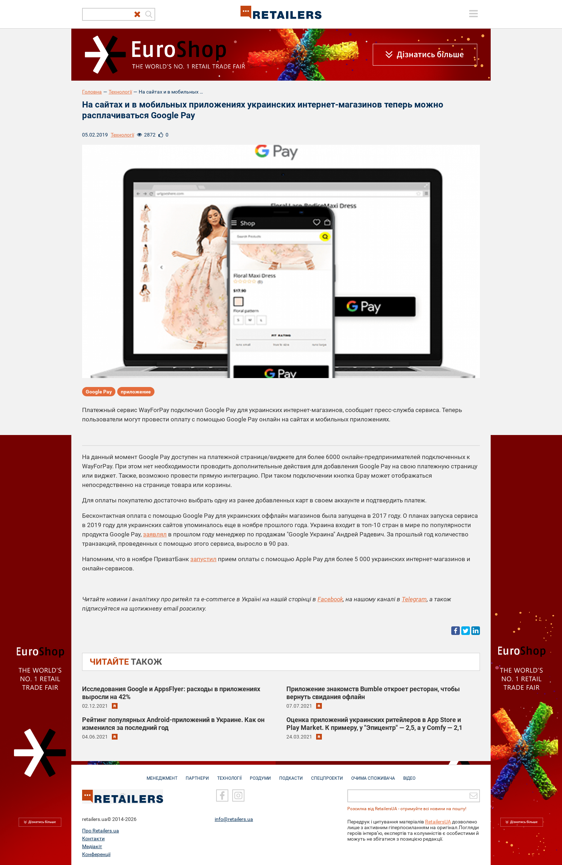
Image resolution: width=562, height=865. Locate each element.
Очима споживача (373, 774)
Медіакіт (92, 846)
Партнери (197, 774)
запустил (203, 559)
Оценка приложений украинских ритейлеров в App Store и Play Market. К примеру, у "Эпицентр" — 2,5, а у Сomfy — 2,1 (374, 723)
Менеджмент (162, 774)
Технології (120, 92)
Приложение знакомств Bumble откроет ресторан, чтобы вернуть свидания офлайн (373, 693)
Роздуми (260, 774)
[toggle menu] (473, 13)
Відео (409, 774)
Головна (92, 92)
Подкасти (291, 774)
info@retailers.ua (234, 819)
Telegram (414, 599)
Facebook (330, 599)
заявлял (155, 534)
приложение (136, 392)
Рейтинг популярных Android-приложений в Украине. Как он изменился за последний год (173, 723)
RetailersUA (438, 821)
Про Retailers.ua (100, 830)
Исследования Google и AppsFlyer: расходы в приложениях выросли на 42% (171, 693)
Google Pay (99, 392)
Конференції (96, 854)
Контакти (93, 838)
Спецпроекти (327, 774)
